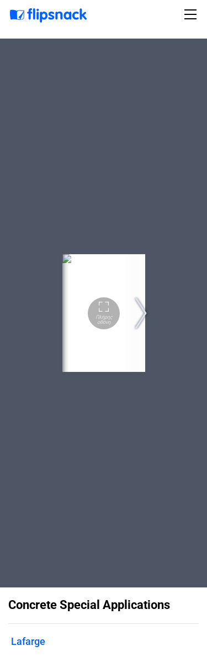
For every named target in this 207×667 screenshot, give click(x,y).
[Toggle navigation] (192, 14)
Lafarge (28, 641)
